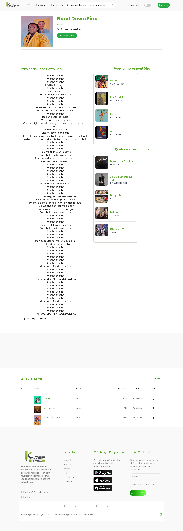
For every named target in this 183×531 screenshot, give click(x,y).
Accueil (67, 460)
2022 (124, 417)
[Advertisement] (91, 57)
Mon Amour (49, 408)
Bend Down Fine (52, 417)
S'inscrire (163, 5)
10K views (137, 398)
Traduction (69, 477)
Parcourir (42, 5)
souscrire (138, 492)
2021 (125, 398)
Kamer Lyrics (65, 514)
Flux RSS (69, 481)
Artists (67, 468)
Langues (135, 5)
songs (157, 378)
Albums (67, 464)
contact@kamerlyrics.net (35, 492)
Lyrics (66, 473)
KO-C (79, 398)
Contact (26, 497)
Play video (67, 35)
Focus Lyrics (57, 5)
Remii (60, 24)
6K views (137, 408)
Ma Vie (47, 398)
